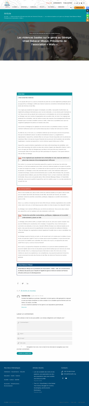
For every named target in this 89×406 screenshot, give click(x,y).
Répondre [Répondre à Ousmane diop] (24, 307)
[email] (44, 338)
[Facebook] (75, 3)
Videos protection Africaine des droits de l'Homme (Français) (26, 16)
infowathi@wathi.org (70, 374)
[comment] (44, 326)
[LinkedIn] (79, 3)
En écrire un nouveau (28, 291)
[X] (87, 10)
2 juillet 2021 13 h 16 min (37, 295)
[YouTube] (81, 3)
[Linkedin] (87, 13)
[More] (87, 20)
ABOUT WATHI (63, 402)
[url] (44, 343)
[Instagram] (84, 3)
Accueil (6, 16)
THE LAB (73, 402)
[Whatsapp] (87, 15)
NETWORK (81, 402)
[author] (44, 333)
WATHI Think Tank (14, 402)
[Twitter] (77, 3)
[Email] (87, 18)
